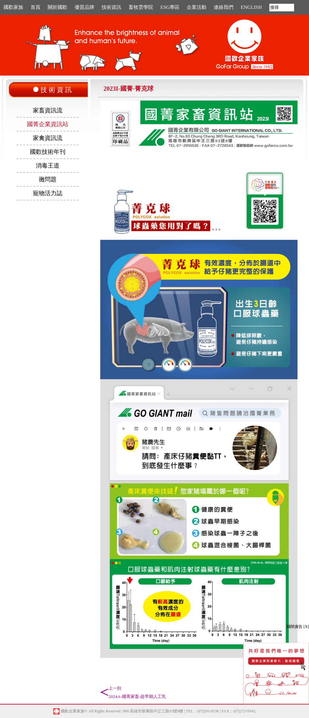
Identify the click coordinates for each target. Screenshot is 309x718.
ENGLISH (251, 7)
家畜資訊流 (47, 110)
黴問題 (48, 179)
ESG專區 (169, 7)
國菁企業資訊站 (47, 124)
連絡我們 (223, 7)
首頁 (35, 7)
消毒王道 (47, 165)
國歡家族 (13, 7)
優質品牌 (84, 7)
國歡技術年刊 (47, 152)
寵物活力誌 (47, 193)
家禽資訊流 (47, 138)
